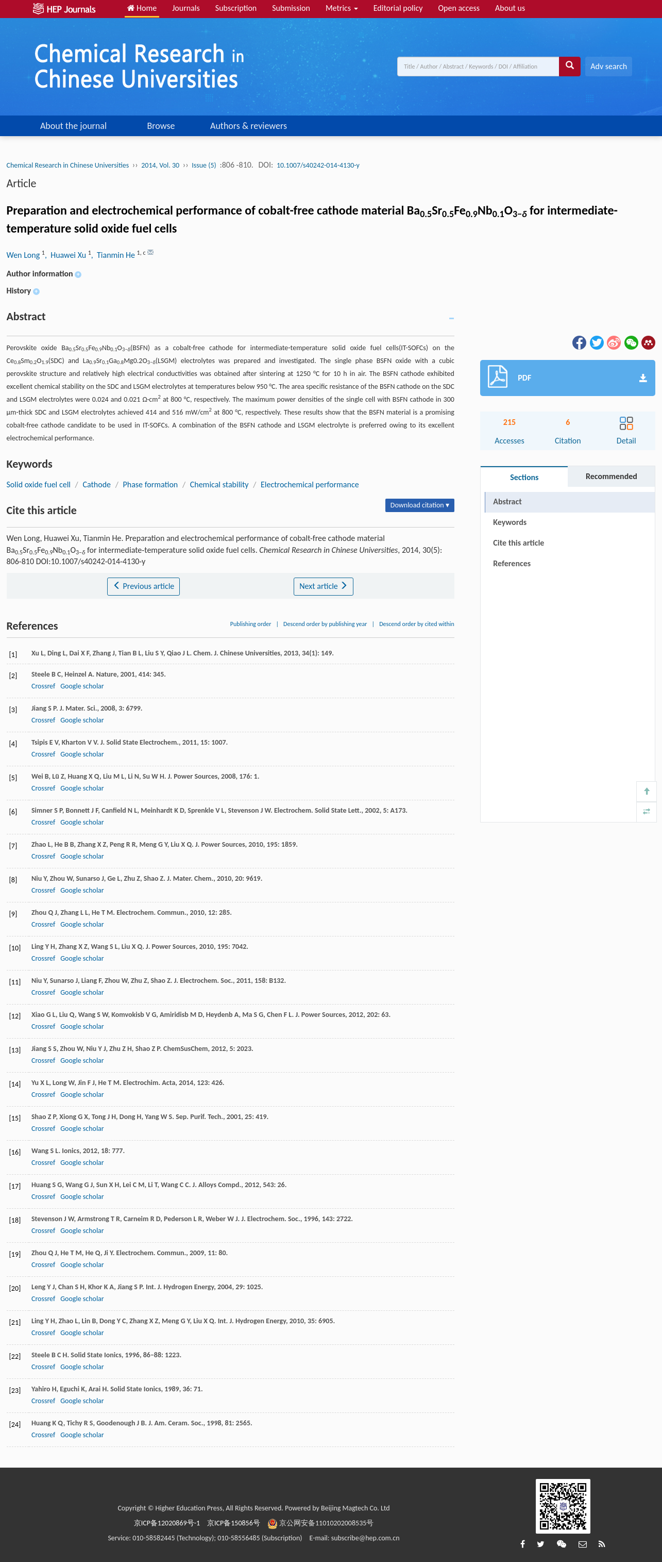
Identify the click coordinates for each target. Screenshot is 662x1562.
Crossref (43, 686)
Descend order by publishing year (325, 624)
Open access (459, 8)
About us (510, 8)
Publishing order (250, 624)
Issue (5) (204, 165)
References (512, 563)
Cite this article (518, 543)
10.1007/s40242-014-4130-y (318, 165)
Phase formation (150, 484)
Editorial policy (398, 8)
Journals (186, 8)
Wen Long (24, 255)
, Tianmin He (114, 255)
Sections (524, 477)
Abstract (507, 501)
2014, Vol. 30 (160, 165)
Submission (291, 8)
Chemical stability (219, 484)
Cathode (96, 484)
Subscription (236, 8)
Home (142, 8)
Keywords (510, 522)
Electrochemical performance (310, 484)
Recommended (611, 476)
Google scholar (82, 686)
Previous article (143, 586)
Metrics (342, 8)
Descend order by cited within (416, 624)
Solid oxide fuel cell (39, 484)
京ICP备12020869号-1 (167, 1523)
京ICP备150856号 (233, 1523)
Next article (323, 586)
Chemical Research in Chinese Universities (68, 165)
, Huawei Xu (66, 255)
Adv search (608, 66)
